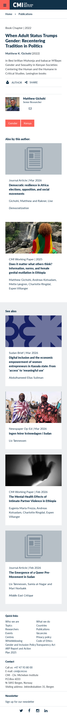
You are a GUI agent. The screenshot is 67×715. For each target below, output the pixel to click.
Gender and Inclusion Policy (20, 644)
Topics (8, 625)
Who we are (12, 621)
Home (8, 14)
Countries (41, 625)
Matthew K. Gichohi (18, 53)
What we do (43, 621)
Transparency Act (45, 644)
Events (9, 633)
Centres (9, 637)
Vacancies (41, 633)
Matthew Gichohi (34, 98)
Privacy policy (43, 637)
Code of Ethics (44, 641)
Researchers (12, 629)
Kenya (27, 123)
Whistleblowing (13, 641)
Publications (25, 14)
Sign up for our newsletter (19, 701)
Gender (13, 123)
